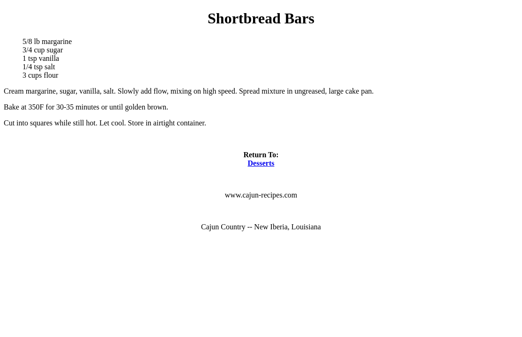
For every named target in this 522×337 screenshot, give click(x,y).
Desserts (261, 163)
